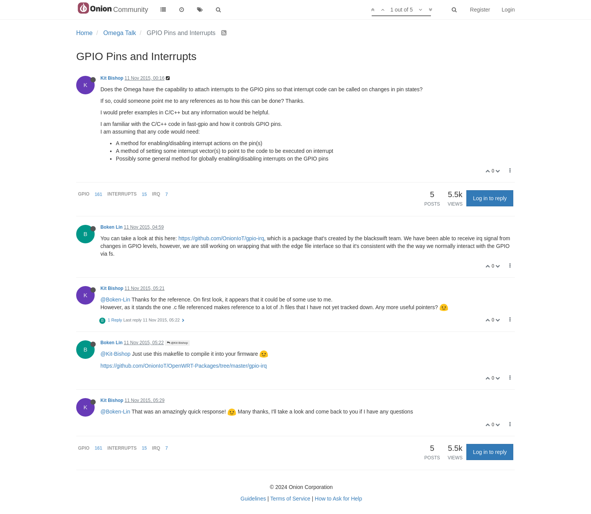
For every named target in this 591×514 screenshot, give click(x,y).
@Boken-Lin (115, 299)
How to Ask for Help (338, 499)
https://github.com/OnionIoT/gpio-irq (221, 238)
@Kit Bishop (177, 343)
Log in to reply (490, 198)
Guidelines (253, 499)
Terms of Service (290, 499)
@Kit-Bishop (115, 354)
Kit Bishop (111, 78)
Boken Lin (111, 227)
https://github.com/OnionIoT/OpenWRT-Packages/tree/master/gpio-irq (183, 366)
